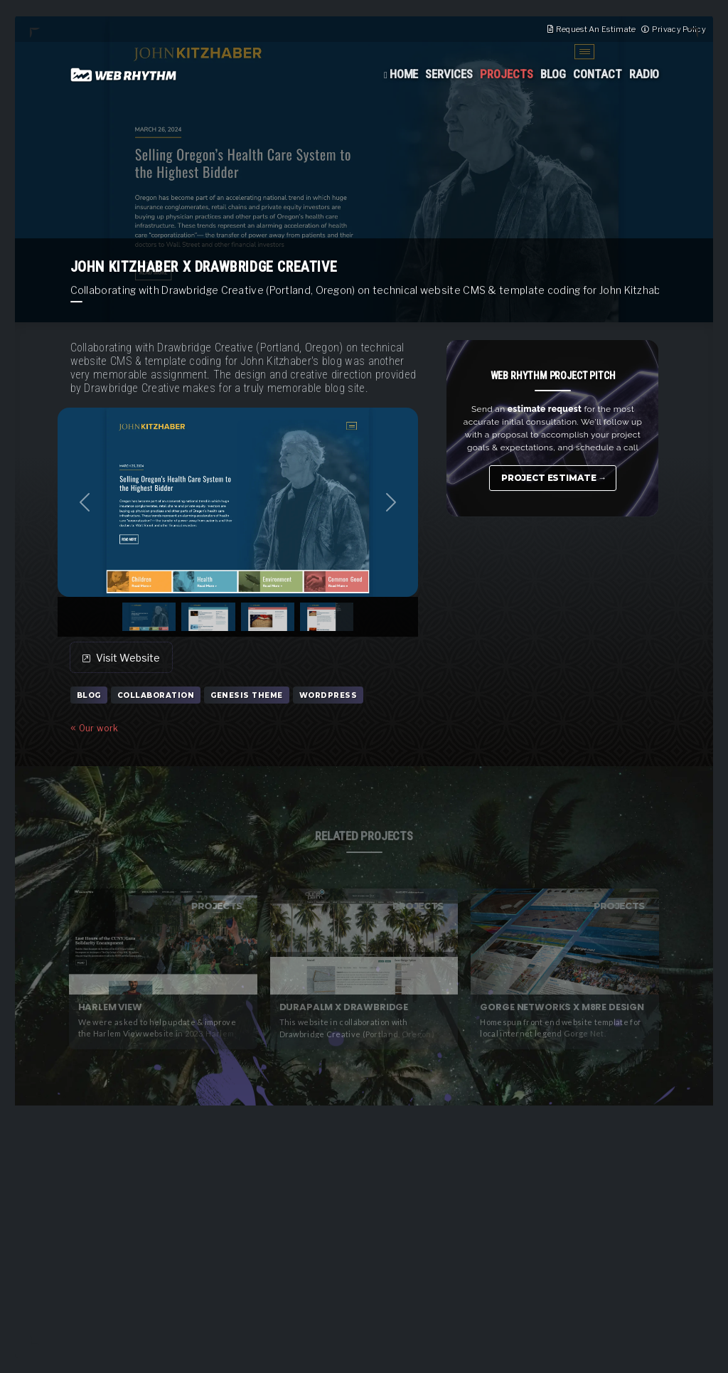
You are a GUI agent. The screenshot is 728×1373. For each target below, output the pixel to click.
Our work (94, 728)
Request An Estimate (596, 29)
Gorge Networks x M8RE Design (561, 1007)
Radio (644, 74)
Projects (506, 74)
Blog (553, 74)
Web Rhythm (124, 74)
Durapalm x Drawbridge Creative (344, 1008)
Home (404, 74)
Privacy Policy (679, 29)
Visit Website (121, 658)
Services (449, 74)
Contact (597, 74)
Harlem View (110, 1007)
